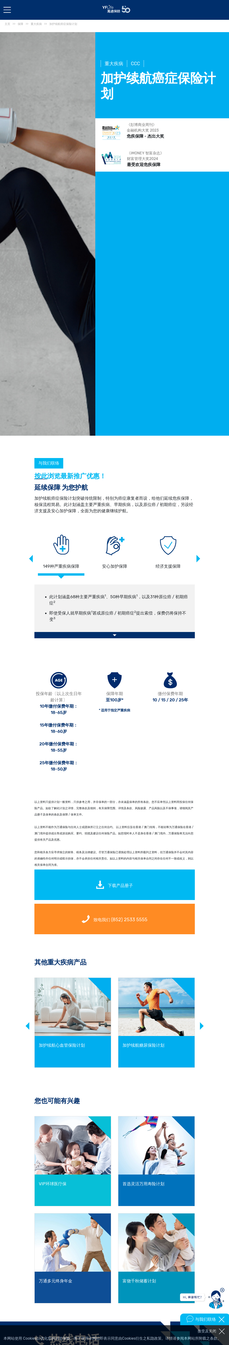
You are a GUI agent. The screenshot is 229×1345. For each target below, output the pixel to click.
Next (198, 558)
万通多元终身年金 (55, 1281)
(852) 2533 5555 (129, 919)
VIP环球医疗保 (52, 1183)
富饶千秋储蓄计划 (139, 1281)
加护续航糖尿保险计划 (143, 1045)
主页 (7, 24)
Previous (31, 558)
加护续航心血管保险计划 (62, 1045)
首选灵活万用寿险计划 (143, 1183)
